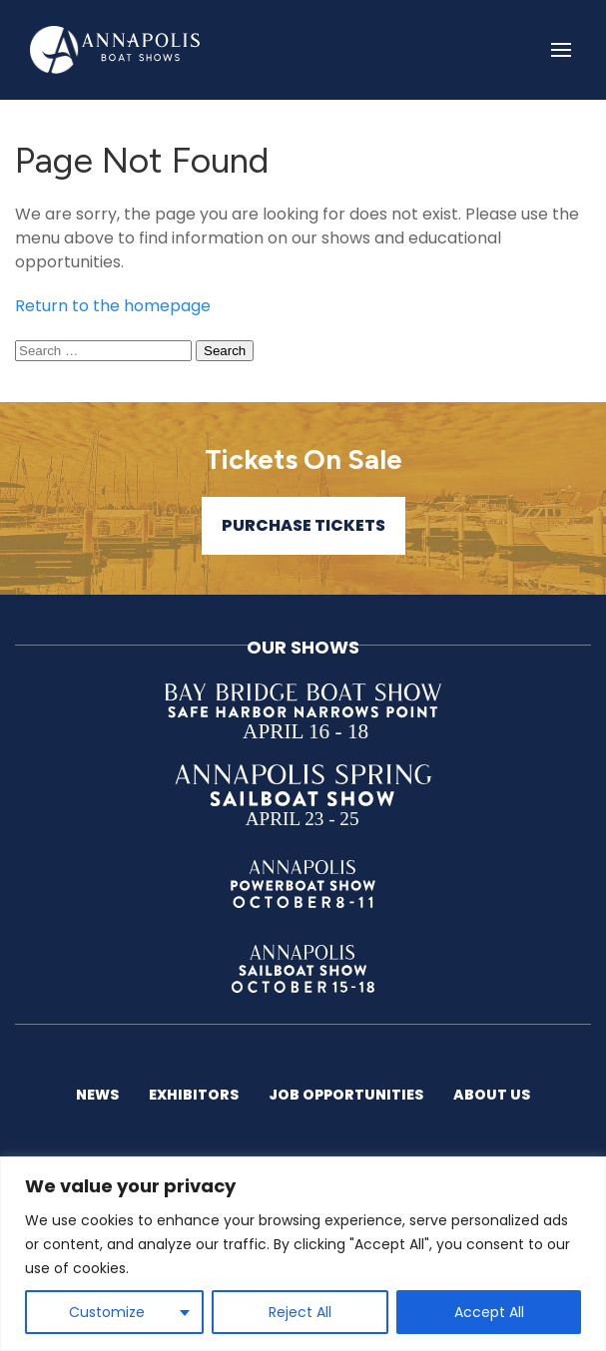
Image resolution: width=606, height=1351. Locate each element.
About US (491, 1095)
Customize (107, 1312)
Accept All (489, 1312)
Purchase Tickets (303, 525)
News (97, 1095)
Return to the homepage (113, 305)
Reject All (300, 1312)
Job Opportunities (346, 1095)
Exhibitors (194, 1095)
